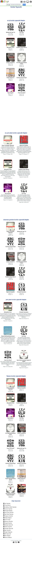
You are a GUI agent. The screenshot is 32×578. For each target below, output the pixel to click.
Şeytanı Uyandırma (10, 62)
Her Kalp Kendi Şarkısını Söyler (21, 63)
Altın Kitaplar (6, 535)
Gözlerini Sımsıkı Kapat (22, 77)
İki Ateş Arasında (21, 493)
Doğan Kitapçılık (7, 532)
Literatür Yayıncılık (8, 528)
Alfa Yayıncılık (7, 534)
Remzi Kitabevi (7, 537)
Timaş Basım (7, 505)
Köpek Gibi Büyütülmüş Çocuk (7, 336)
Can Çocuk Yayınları (8, 512)
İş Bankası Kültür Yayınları (9, 507)
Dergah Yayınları (7, 523)
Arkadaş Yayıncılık (8, 525)
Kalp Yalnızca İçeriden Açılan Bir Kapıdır (24, 361)
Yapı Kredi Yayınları (8, 514)
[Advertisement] (16, 13)
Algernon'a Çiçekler (24, 145)
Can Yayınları (6, 503)
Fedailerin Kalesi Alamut (21, 47)
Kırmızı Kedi (6, 519)
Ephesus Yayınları (8, 521)
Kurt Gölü (21, 32)
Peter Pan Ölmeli (21, 92)
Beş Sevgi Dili (10, 92)
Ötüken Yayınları (7, 526)
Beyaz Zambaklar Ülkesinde (8, 145)
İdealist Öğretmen (10, 77)
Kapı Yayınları (7, 530)
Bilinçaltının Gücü (10, 47)
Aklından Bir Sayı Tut (10, 32)
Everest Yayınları (7, 509)
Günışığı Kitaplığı (7, 510)
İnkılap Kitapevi (7, 517)
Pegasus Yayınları (8, 516)
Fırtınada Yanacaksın (21, 292)
